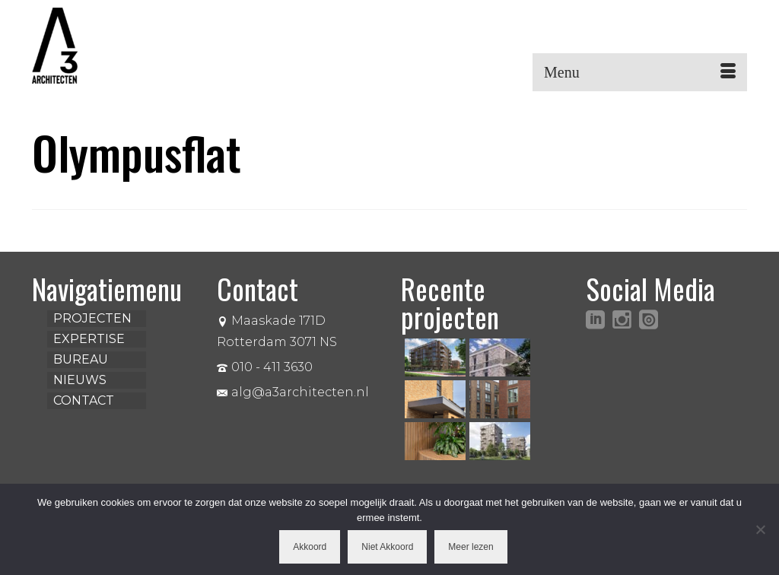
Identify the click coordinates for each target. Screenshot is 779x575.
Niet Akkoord (387, 547)
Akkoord (309, 547)
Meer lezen (470, 547)
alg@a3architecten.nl (293, 392)
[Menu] (640, 72)
